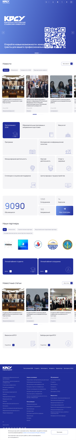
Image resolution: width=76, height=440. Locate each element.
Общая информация (8, 413)
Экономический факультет (57, 400)
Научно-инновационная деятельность (13, 408)
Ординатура (30, 415)
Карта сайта (6, 425)
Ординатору (54, 389)
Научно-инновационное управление (36, 389)
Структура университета (9, 385)
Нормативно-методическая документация (38, 380)
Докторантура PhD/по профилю (35, 413)
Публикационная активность (34, 382)
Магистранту (54, 384)
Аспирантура (30, 411)
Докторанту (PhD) (55, 391)
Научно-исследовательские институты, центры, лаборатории (37, 396)
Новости (5, 394)
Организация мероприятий (10, 392)
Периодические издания (9, 396)
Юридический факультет (57, 402)
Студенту (53, 382)
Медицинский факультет (57, 409)
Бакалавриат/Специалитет (34, 406)
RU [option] (46, 2)
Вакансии (5, 389)
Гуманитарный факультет (57, 405)
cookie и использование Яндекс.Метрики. (34, 432)
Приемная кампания (32, 404)
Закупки (5, 401)
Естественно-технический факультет (60, 398)
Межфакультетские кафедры (58, 415)
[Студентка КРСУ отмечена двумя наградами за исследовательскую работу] (61, 94)
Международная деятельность (11, 403)
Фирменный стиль (7, 399)
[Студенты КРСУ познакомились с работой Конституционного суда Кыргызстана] (13, 94)
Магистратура (30, 409)
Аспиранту (53, 386)
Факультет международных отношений (61, 407)
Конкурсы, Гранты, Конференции (35, 386)
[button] (3, 32)
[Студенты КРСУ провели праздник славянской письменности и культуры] (61, 305)
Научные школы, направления (34, 393)
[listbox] (48, 2)
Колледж (29, 418)
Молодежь (5, 406)
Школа (28, 420)
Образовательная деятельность (11, 410)
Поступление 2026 (55, 380)
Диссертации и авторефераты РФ (35, 384)
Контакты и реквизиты (8, 387)
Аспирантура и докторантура (34, 391)
